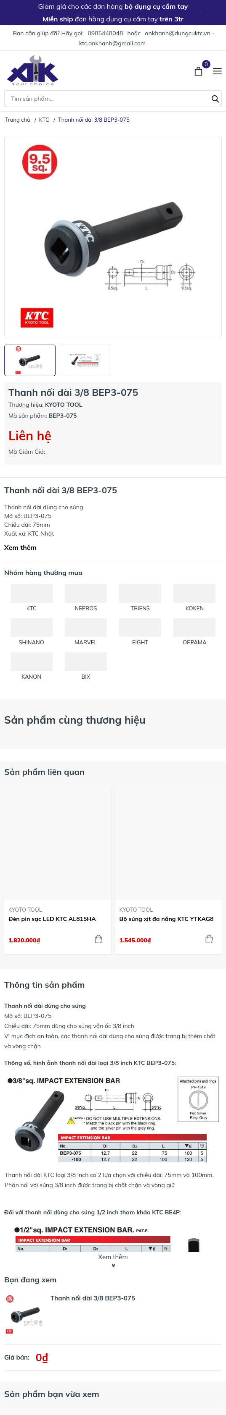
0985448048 (105, 33)
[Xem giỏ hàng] (199, 70)
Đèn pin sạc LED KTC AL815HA (52, 919)
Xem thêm (20, 547)
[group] (113, 237)
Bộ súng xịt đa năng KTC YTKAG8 (167, 919)
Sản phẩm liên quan (44, 771)
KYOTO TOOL (25, 909)
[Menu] (217, 70)
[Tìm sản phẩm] (113, 98)
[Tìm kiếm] (215, 98)
